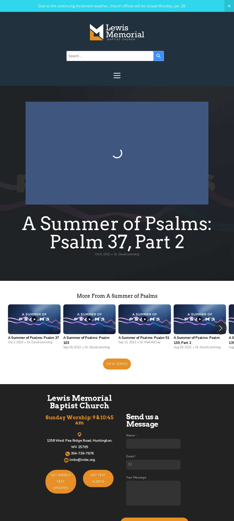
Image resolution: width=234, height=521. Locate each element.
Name (130, 473)
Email (130, 494)
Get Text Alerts (98, 478)
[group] (34, 325)
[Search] (158, 56)
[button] (221, 328)
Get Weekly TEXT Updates (61, 481)
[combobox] (109, 56)
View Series (117, 364)
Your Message (136, 515)
